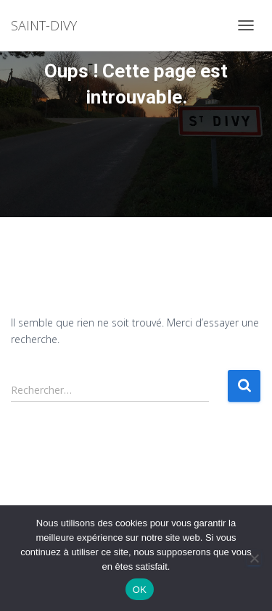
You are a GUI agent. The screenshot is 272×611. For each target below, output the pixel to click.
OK (140, 589)
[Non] (254, 558)
